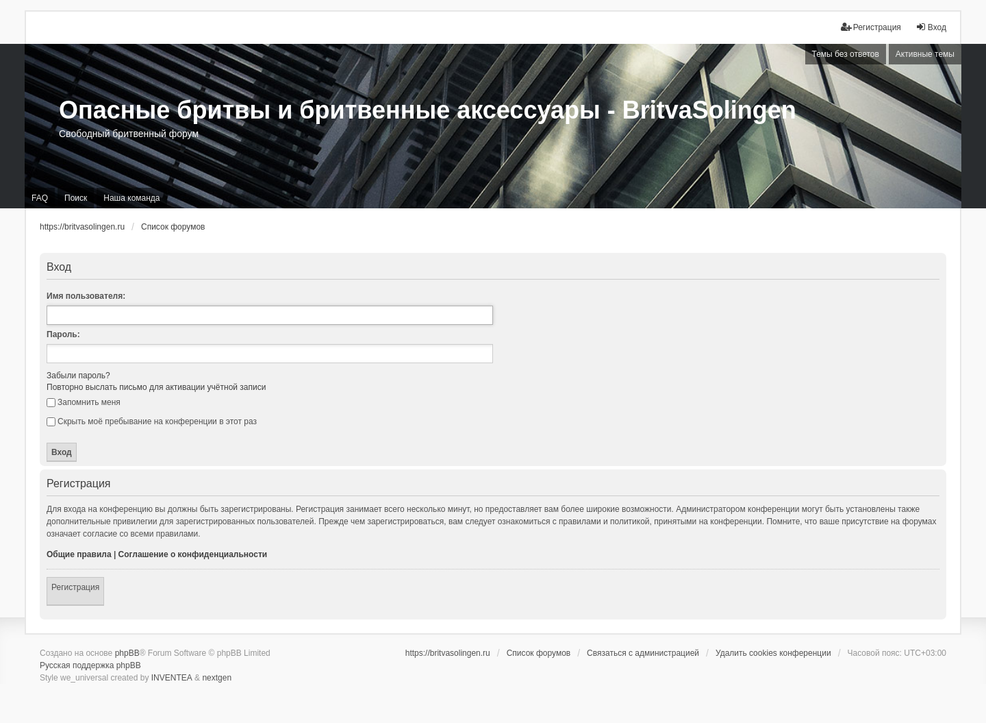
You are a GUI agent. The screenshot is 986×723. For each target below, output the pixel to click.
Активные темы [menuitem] (925, 54)
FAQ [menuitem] (39, 198)
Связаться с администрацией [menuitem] (643, 653)
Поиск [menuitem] (75, 198)
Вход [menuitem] (930, 27)
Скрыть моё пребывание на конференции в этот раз (152, 421)
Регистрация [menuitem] (871, 27)
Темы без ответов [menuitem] (845, 54)
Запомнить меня (84, 402)
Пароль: (63, 334)
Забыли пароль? (78, 375)
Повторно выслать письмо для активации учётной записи (156, 387)
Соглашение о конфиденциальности (193, 554)
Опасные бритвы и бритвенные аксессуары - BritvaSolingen (427, 110)
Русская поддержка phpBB (90, 665)
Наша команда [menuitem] (131, 198)
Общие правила (79, 554)
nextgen (216, 678)
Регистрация (75, 587)
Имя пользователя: (86, 296)
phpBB (127, 653)
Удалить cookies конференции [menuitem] (773, 653)
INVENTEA (171, 678)
